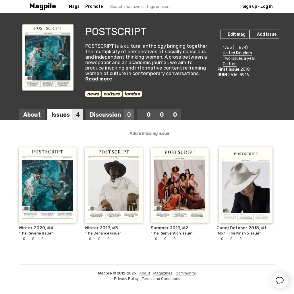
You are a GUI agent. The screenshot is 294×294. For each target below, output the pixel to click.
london (132, 94)
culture (111, 94)
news (93, 94)
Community (186, 273)
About (32, 114)
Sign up (249, 6)
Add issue (264, 34)
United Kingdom (237, 53)
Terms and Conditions (161, 278)
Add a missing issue (146, 133)
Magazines (163, 273)
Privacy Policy (126, 278)
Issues (67, 115)
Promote (94, 6)
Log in (266, 6)
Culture (230, 64)
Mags (74, 6)
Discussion (112, 115)
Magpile (42, 6)
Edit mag (233, 34)
